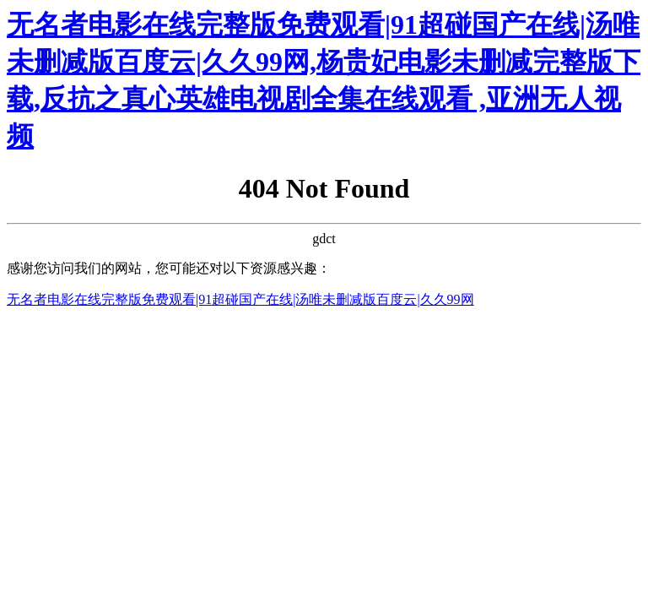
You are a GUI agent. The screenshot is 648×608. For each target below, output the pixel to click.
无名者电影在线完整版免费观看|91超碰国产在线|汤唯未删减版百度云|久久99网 (240, 299)
